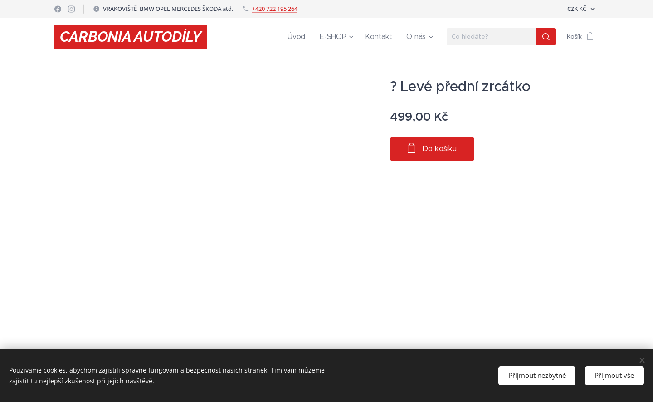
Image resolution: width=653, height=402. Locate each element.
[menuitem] (309, 36)
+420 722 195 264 (274, 9)
